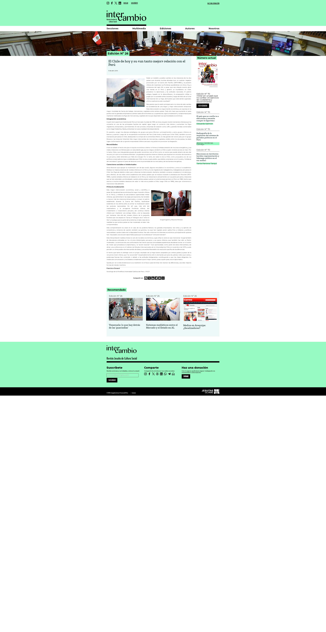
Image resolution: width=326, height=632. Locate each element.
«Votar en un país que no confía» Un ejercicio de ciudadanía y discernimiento (207, 99)
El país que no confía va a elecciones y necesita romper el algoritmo (207, 118)
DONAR (185, 376)
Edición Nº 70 (203, 94)
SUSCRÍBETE (134, 3)
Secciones (112, 28)
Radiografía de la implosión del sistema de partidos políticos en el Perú (207, 136)
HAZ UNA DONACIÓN (213, 3)
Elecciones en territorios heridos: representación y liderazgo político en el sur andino (207, 157)
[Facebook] (145, 278)
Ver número (202, 106)
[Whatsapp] (163, 278)
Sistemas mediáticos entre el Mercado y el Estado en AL (162, 326)
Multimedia (139, 28)
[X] (149, 278)
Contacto (134, 393)
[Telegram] (156, 278)
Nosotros (214, 28)
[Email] (159, 278)
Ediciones (165, 28)
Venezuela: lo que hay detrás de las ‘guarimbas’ (124, 326)
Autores (190, 28)
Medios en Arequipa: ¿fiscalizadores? (194, 326)
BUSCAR (126, 3)
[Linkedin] (152, 278)
